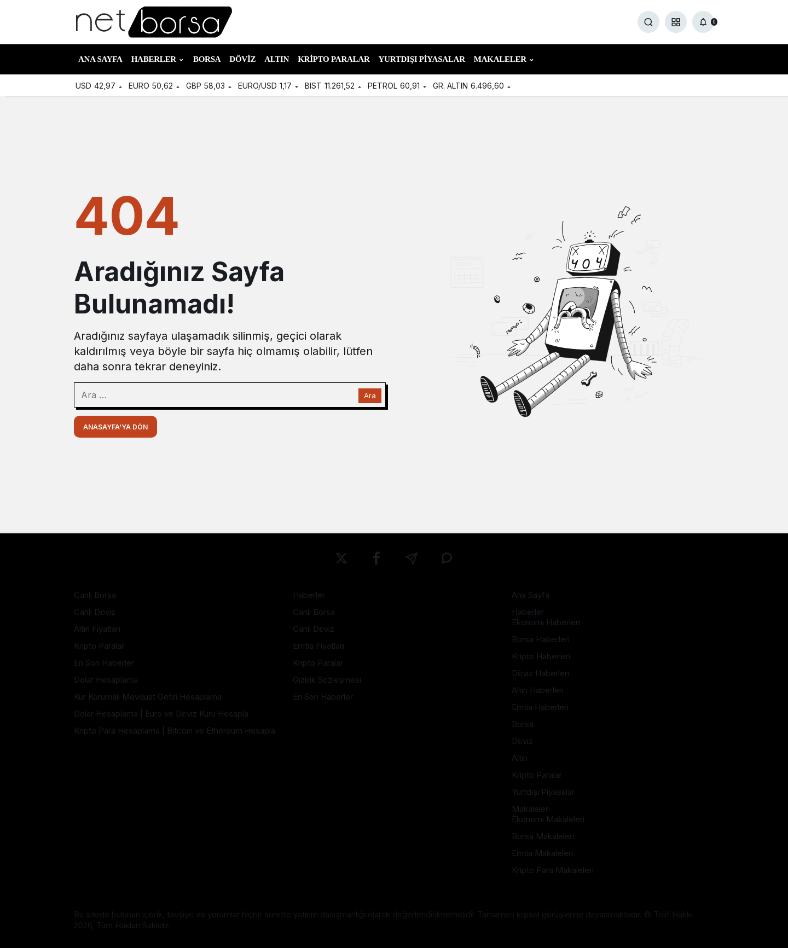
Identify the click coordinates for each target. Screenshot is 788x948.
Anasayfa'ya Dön (115, 427)
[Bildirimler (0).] (703, 22)
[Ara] (648, 22)
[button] (676, 22)
